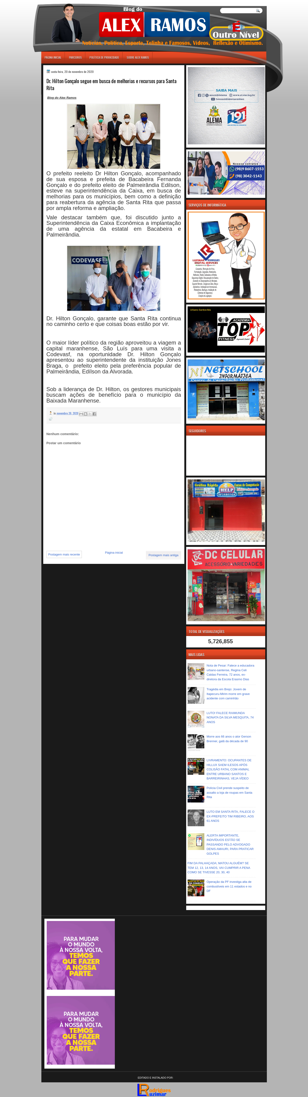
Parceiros (75, 57)
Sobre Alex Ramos (138, 57)
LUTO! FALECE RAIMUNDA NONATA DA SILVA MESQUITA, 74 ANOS (230, 717)
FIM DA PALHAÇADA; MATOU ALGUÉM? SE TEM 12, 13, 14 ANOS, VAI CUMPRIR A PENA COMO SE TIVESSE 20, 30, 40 (219, 867)
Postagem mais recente (64, 554)
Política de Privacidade (104, 57)
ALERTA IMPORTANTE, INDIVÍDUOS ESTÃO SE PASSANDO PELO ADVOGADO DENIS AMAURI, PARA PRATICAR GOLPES (230, 844)
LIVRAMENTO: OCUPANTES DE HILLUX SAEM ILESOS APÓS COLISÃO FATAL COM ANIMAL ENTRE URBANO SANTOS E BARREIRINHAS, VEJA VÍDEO (229, 769)
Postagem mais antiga (164, 555)
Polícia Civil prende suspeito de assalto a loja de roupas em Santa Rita (229, 792)
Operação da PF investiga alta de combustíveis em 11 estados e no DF (229, 886)
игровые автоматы (62, 2)
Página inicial (53, 57)
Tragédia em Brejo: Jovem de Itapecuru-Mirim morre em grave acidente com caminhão (228, 693)
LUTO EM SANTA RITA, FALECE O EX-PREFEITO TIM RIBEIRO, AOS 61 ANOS (231, 816)
